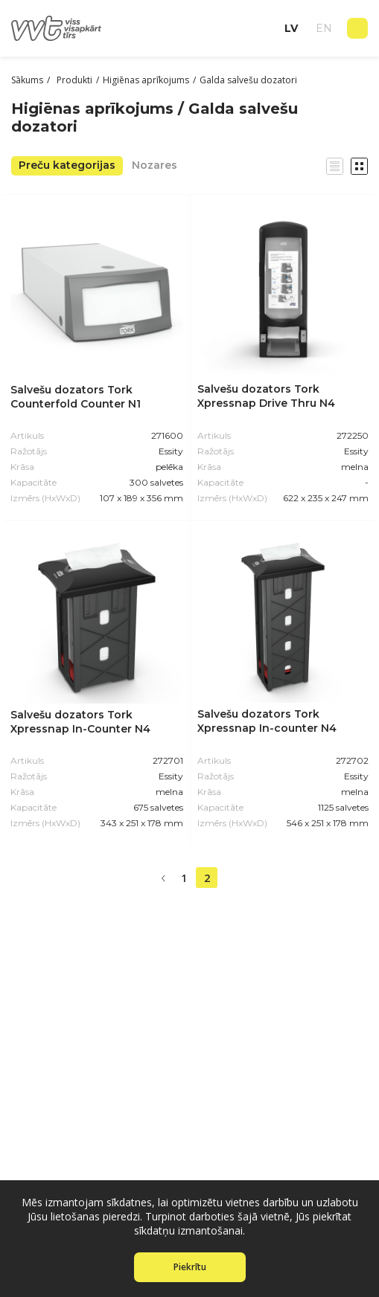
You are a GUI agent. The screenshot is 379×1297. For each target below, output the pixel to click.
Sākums (27, 80)
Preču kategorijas (67, 165)
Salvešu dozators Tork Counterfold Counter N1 (75, 397)
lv (291, 28)
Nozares (154, 165)
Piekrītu (189, 1267)
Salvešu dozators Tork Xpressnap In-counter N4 (267, 721)
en (324, 28)
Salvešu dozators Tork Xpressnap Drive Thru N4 (266, 396)
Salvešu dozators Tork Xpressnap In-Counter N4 (80, 722)
